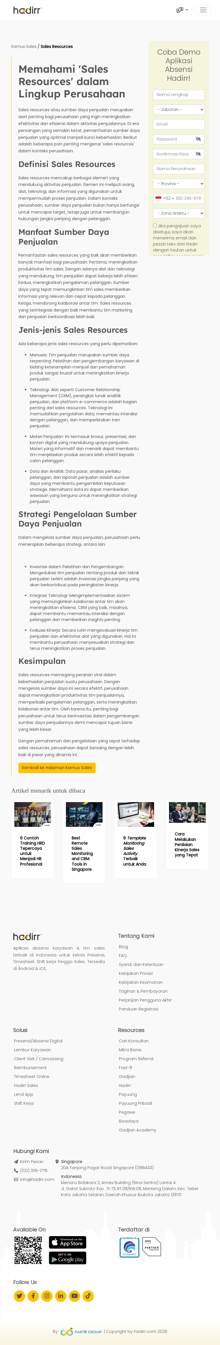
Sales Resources (57, 46)
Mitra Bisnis (130, 1050)
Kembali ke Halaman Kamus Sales (57, 768)
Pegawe (127, 1112)
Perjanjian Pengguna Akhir (145, 1000)
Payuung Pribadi (135, 1103)
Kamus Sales (23, 46)
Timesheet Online (31, 1076)
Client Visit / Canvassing (38, 1059)
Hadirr (125, 1085)
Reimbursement (30, 1068)
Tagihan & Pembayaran (143, 991)
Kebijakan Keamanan (141, 982)
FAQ (123, 955)
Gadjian (127, 1076)
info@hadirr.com (37, 1179)
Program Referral (136, 1059)
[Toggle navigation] (203, 10)
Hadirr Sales (26, 1085)
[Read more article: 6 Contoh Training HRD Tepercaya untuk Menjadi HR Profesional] (32, 814)
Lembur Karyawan (32, 1050)
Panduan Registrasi (138, 1009)
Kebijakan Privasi (136, 973)
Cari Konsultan (134, 1041)
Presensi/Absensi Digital (38, 1041)
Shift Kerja (24, 1103)
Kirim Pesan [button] (32, 1162)
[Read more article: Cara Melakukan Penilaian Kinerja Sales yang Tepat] (187, 812)
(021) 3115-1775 (34, 1170)
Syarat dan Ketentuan (141, 964)
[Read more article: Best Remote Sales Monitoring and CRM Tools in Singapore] (84, 814)
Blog (123, 947)
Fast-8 (125, 1068)
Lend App (23, 1094)
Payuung (128, 1094)
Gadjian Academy (137, 1130)
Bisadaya (128, 1121)
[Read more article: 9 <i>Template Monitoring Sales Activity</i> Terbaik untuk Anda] (135, 814)
